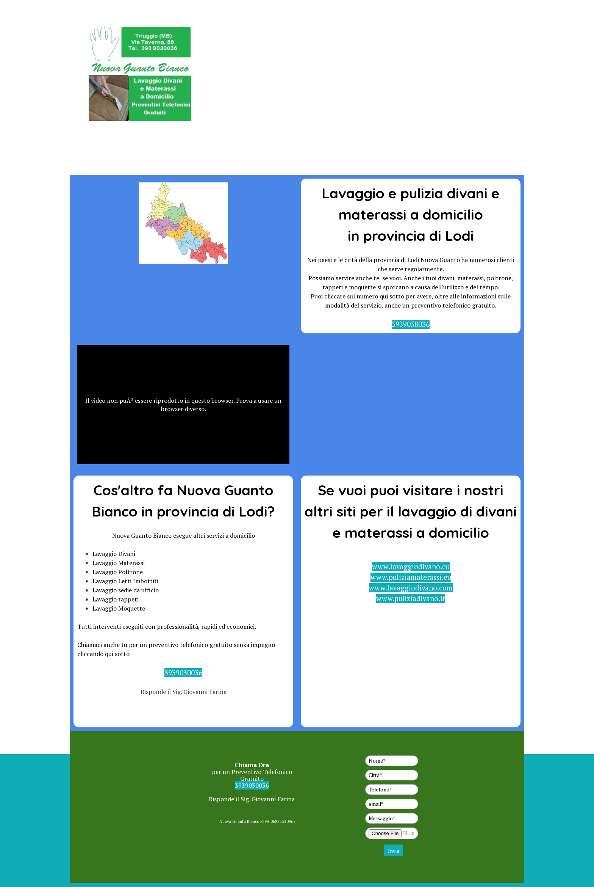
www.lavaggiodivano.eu (411, 566)
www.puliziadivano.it (410, 598)
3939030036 (411, 324)
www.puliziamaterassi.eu (410, 577)
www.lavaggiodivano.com (411, 587)
